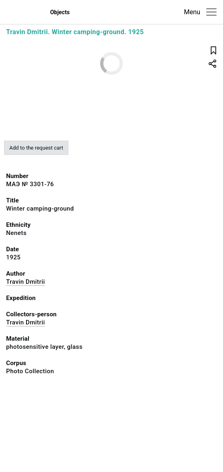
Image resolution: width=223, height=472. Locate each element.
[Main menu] (211, 12)
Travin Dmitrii (25, 281)
